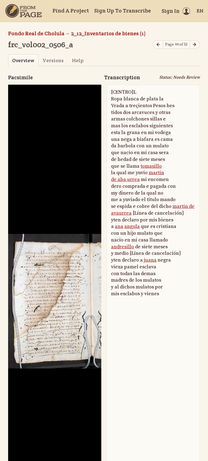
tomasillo (151, 166)
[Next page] (195, 44)
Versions (53, 60)
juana (150, 260)
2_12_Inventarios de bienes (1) (108, 33)
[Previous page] (158, 44)
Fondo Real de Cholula (36, 33)
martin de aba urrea (137, 176)
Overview (23, 60)
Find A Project (71, 10)
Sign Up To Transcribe (122, 10)
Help (78, 60)
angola (132, 226)
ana (119, 226)
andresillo (122, 247)
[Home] (23, 11)
